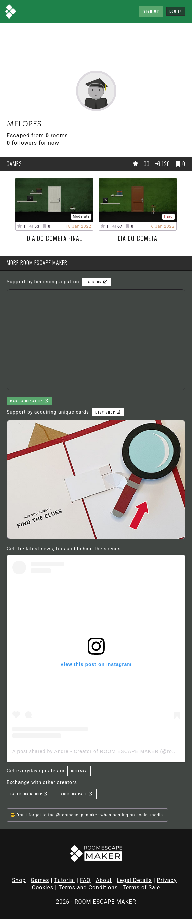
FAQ (85, 880)
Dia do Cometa (137, 238)
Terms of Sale (141, 887)
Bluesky (79, 770)
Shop (19, 880)
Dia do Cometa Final (54, 238)
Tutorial (64, 880)
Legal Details (134, 880)
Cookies (42, 887)
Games (40, 880)
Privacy (167, 880)
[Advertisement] (96, 47)
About (104, 880)
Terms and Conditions (88, 887)
